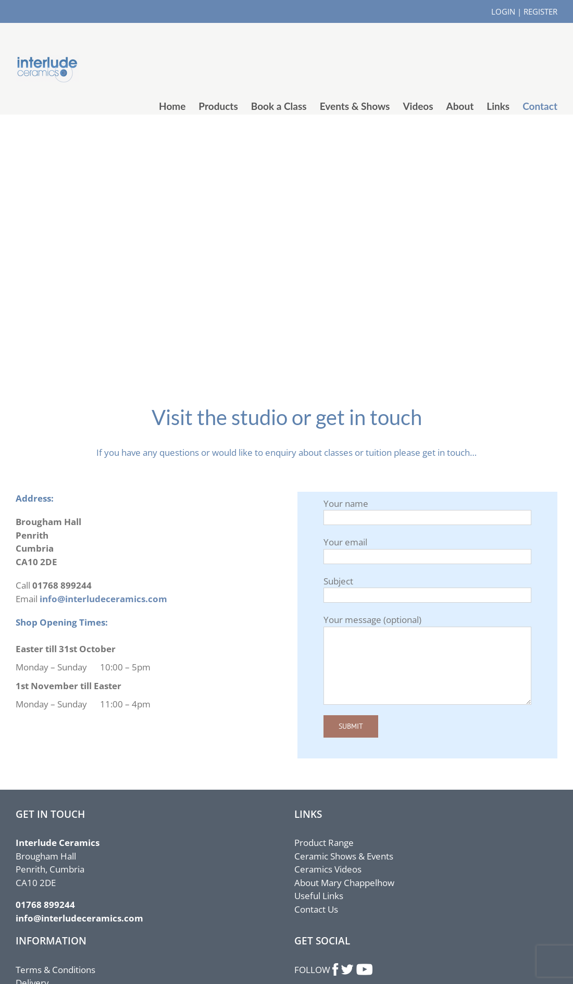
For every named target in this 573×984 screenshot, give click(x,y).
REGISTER (540, 11)
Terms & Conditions (55, 970)
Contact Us (316, 909)
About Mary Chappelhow (344, 883)
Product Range (324, 843)
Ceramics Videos (328, 869)
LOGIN (503, 11)
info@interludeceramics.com (103, 599)
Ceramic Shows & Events (343, 856)
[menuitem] (178, 106)
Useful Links (318, 896)
